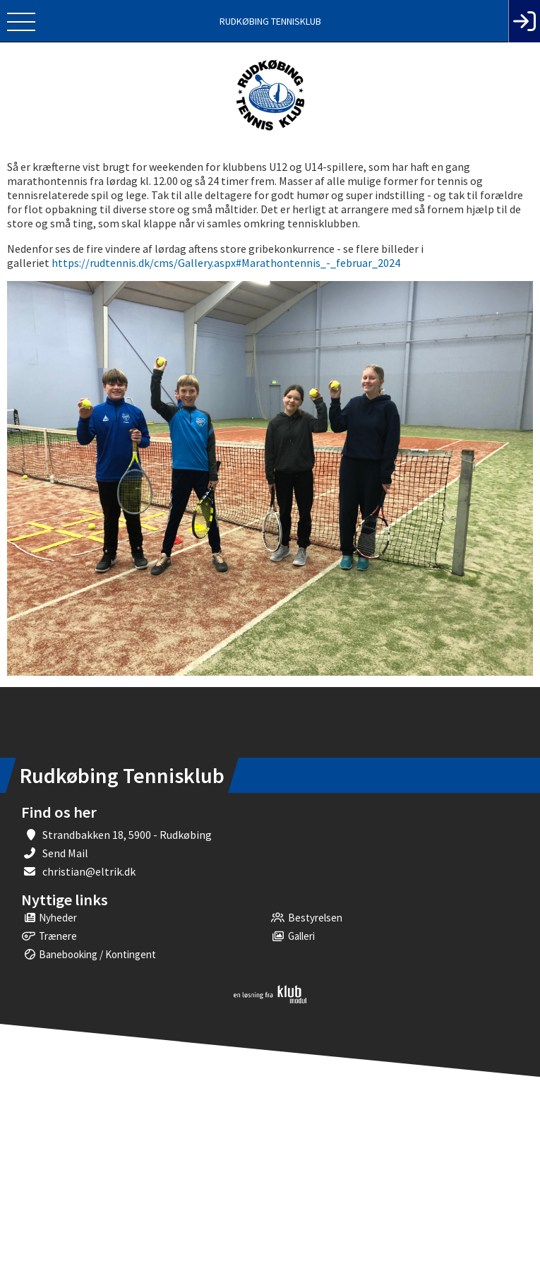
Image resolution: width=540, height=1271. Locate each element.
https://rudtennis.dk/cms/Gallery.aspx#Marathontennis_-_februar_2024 (226, 263)
